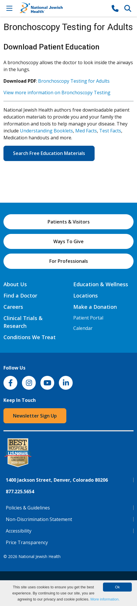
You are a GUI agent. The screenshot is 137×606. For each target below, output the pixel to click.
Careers (13, 306)
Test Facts (110, 131)
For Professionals (68, 261)
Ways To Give (68, 241)
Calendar (83, 328)
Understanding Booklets (46, 131)
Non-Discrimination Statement (39, 519)
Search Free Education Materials (49, 153)
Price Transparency (27, 542)
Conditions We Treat (29, 337)
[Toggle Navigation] (9, 8)
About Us (15, 284)
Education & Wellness (100, 284)
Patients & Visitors (69, 222)
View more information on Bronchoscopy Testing (56, 92)
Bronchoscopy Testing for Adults (74, 81)
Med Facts (86, 131)
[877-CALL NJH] (115, 8)
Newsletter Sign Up (35, 416)
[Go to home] (62, 8)
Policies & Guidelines (28, 508)
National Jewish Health (39, 556)
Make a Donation (95, 306)
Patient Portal (88, 318)
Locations (85, 295)
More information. (104, 599)
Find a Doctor (20, 295)
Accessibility (18, 531)
